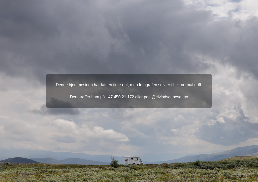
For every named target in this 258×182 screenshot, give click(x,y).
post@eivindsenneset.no (166, 97)
